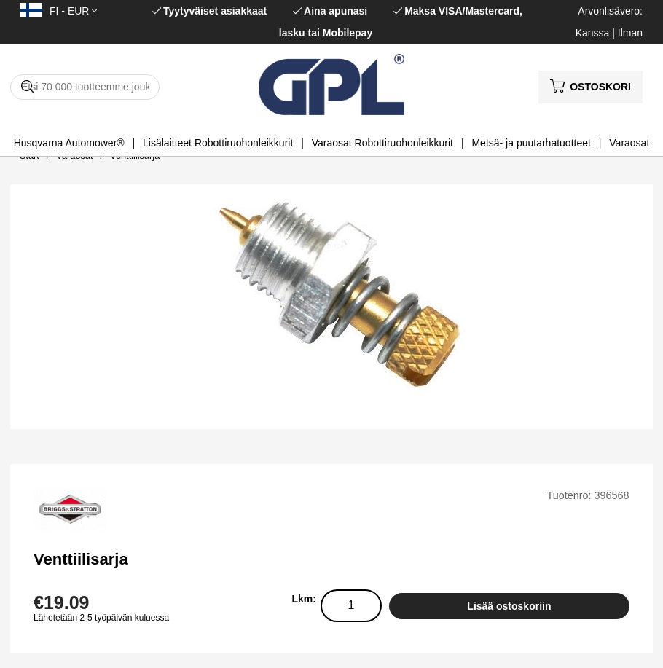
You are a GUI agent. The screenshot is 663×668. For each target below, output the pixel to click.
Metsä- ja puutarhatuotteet (530, 143)
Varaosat (629, 143)
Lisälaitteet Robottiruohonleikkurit (218, 143)
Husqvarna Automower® (69, 143)
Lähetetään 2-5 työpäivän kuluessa (101, 618)
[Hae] (85, 87)
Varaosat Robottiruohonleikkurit (382, 143)
